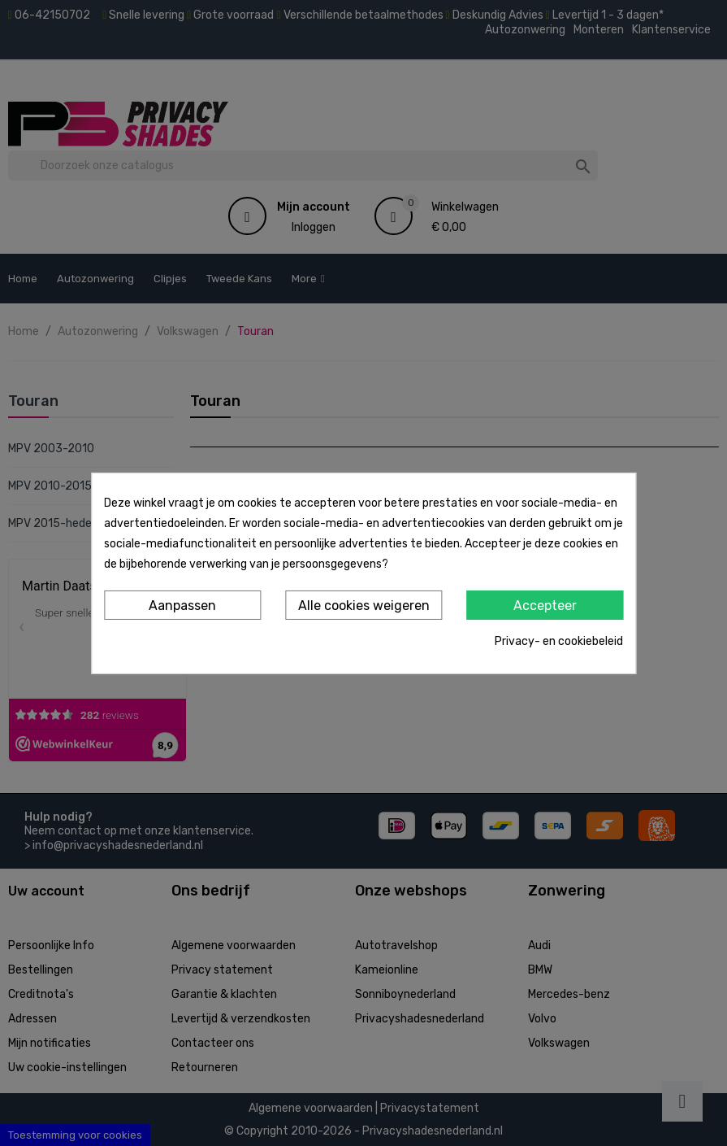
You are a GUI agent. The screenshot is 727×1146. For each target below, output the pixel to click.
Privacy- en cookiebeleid (559, 641)
